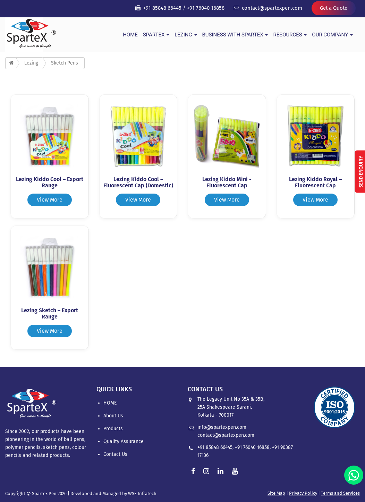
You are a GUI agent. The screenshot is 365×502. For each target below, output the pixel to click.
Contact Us (115, 454)
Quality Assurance (123, 441)
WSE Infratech (142, 493)
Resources (290, 35)
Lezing (186, 35)
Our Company (332, 35)
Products (113, 429)
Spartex (156, 35)
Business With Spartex (235, 35)
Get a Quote (333, 8)
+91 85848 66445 (162, 8)
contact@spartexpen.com (272, 8)
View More (49, 199)
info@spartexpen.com (221, 427)
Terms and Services (340, 493)
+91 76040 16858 (205, 8)
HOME (130, 35)
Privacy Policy (303, 493)
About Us (113, 416)
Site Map (276, 493)
